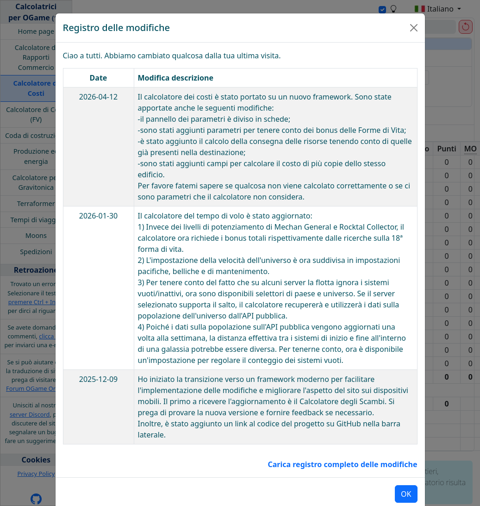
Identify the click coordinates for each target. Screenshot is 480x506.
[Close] (413, 10)
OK (406, 476)
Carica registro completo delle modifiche (342, 447)
